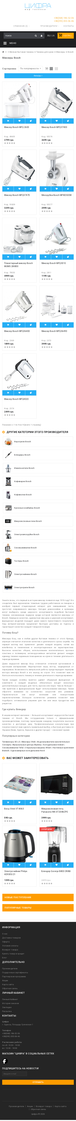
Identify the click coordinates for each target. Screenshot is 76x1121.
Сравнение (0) (20, 26)
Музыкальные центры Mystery (27, 745)
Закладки (6, 1007)
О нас (4, 934)
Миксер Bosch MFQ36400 (17, 331)
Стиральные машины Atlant (38, 748)
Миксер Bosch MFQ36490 (54, 331)
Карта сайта (8, 984)
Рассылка (7, 1011)
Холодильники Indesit (53, 745)
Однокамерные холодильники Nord (28, 750)
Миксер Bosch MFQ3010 (54, 263)
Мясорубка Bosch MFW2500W (57, 195)
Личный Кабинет (10, 999)
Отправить (38, 1082)
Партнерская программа (14, 976)
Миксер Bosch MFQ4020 (16, 399)
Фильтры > (38, 76)
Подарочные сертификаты (15, 972)
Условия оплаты (10, 946)
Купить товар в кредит (13, 954)
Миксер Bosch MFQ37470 (17, 195)
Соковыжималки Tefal (12, 748)
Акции (5, 980)
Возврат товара (10, 950)
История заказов (10, 1003)
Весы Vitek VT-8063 (14, 809)
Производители (48, 26)
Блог (4, 958)
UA (53, 35)
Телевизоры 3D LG (11, 742)
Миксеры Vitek (29, 742)
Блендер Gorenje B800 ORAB (56, 871)
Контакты (69, 26)
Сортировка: (9, 68)
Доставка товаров (11, 938)
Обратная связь (10, 988)
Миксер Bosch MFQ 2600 (16, 127)
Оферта (6, 942)
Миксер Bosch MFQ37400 (54, 127)
